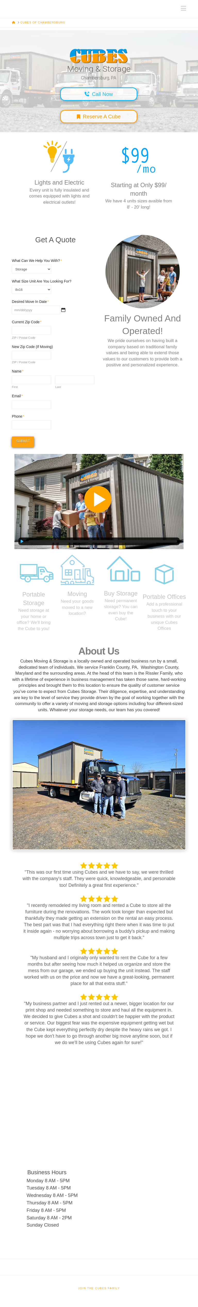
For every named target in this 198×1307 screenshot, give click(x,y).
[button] (183, 8)
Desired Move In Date (30, 302)
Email (17, 396)
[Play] (22, 541)
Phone (18, 416)
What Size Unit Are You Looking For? (41, 281)
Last (58, 386)
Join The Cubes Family (99, 1288)
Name (18, 371)
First (15, 386)
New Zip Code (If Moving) (32, 347)
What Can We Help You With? (37, 261)
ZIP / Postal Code (23, 337)
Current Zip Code (27, 322)
